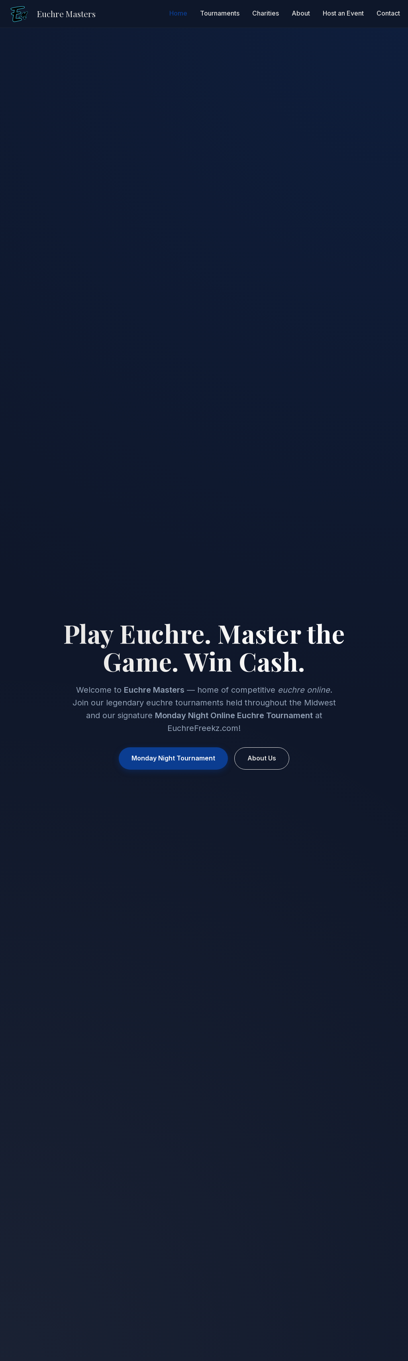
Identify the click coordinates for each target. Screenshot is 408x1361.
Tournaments (219, 14)
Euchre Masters (66, 13)
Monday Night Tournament (173, 758)
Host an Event (343, 14)
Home (178, 14)
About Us (261, 758)
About (301, 14)
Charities (265, 14)
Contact (388, 14)
